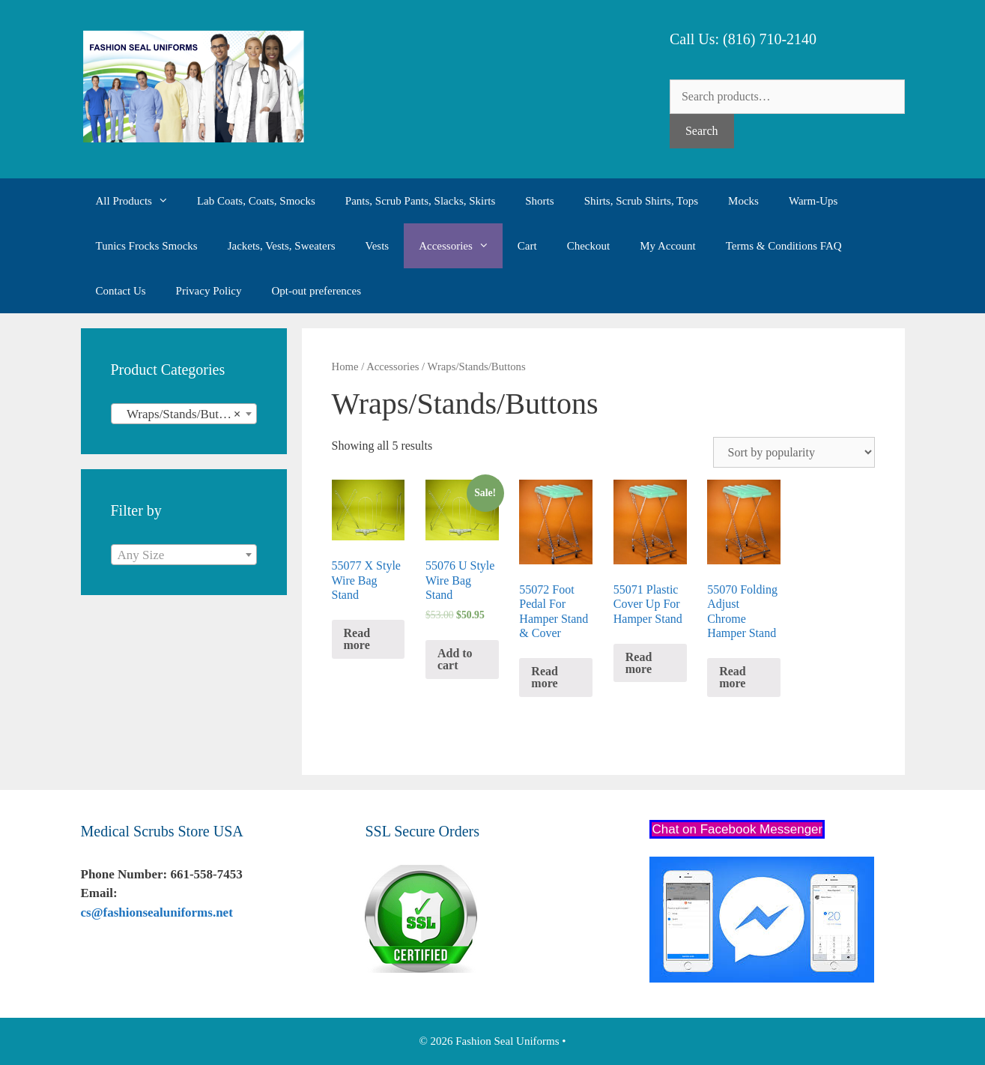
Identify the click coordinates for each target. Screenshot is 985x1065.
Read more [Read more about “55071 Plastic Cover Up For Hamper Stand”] (638, 663)
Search (701, 130)
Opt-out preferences (316, 291)
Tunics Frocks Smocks (147, 246)
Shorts (539, 201)
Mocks (743, 201)
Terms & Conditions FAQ (784, 246)
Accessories (461, 245)
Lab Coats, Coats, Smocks (256, 201)
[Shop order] (794, 452)
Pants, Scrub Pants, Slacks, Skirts (420, 201)
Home (345, 366)
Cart (527, 246)
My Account (668, 246)
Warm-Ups (813, 201)
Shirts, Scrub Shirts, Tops (641, 201)
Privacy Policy (209, 291)
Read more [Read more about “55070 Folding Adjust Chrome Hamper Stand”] (732, 677)
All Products (139, 200)
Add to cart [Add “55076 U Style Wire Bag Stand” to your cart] (455, 659)
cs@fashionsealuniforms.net (157, 912)
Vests (378, 246)
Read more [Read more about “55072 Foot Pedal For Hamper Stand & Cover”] (544, 677)
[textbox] (184, 555)
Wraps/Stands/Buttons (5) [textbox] (187, 414)
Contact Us (121, 291)
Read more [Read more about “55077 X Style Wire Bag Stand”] (357, 639)
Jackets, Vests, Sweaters (282, 246)
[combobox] (184, 413)
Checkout (588, 246)
